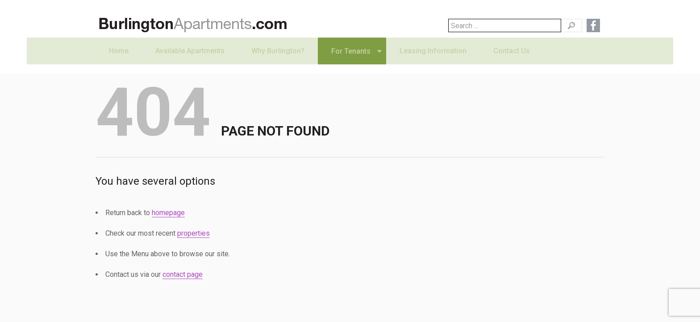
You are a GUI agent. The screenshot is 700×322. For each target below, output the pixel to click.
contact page (182, 274)
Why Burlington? (277, 60)
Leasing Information (433, 60)
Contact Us (511, 60)
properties (193, 233)
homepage (168, 212)
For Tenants (351, 60)
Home (119, 60)
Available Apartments (190, 60)
